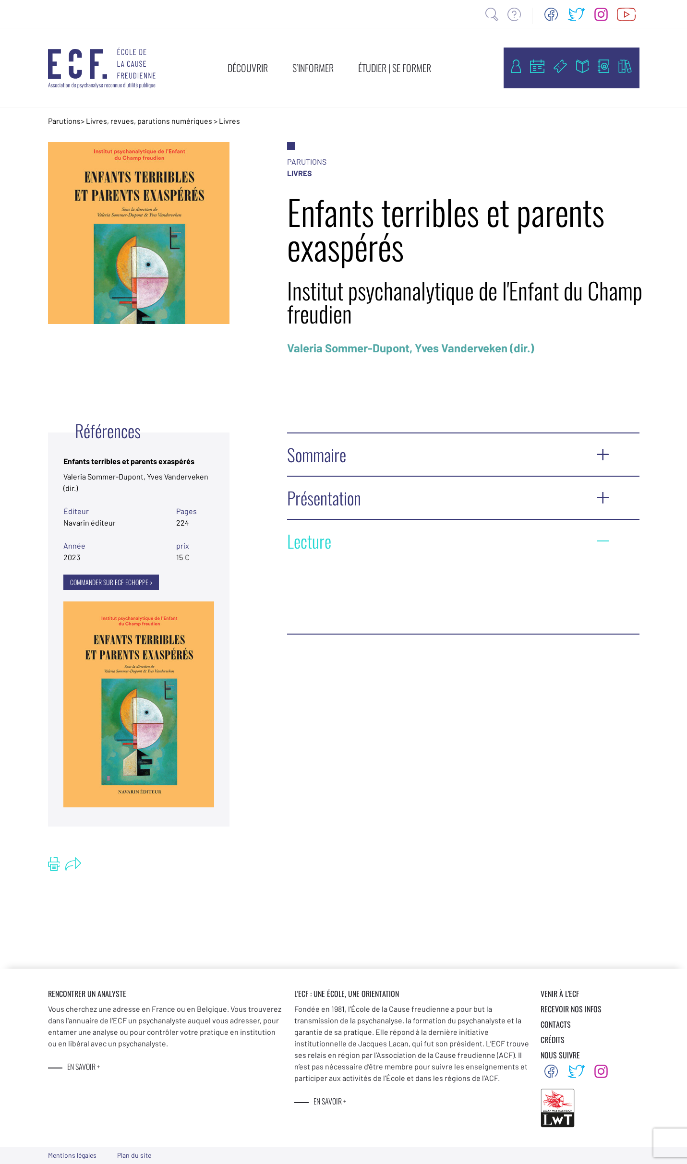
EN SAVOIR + (83, 1066)
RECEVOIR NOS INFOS (571, 1009)
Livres (229, 120)
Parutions (64, 120)
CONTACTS (556, 1024)
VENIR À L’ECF (560, 993)
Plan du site (134, 1155)
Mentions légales (72, 1155)
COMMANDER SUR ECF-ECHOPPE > (111, 582)
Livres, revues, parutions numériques (149, 120)
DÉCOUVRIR (248, 67)
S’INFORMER (313, 67)
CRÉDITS (553, 1039)
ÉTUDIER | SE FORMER (394, 67)
